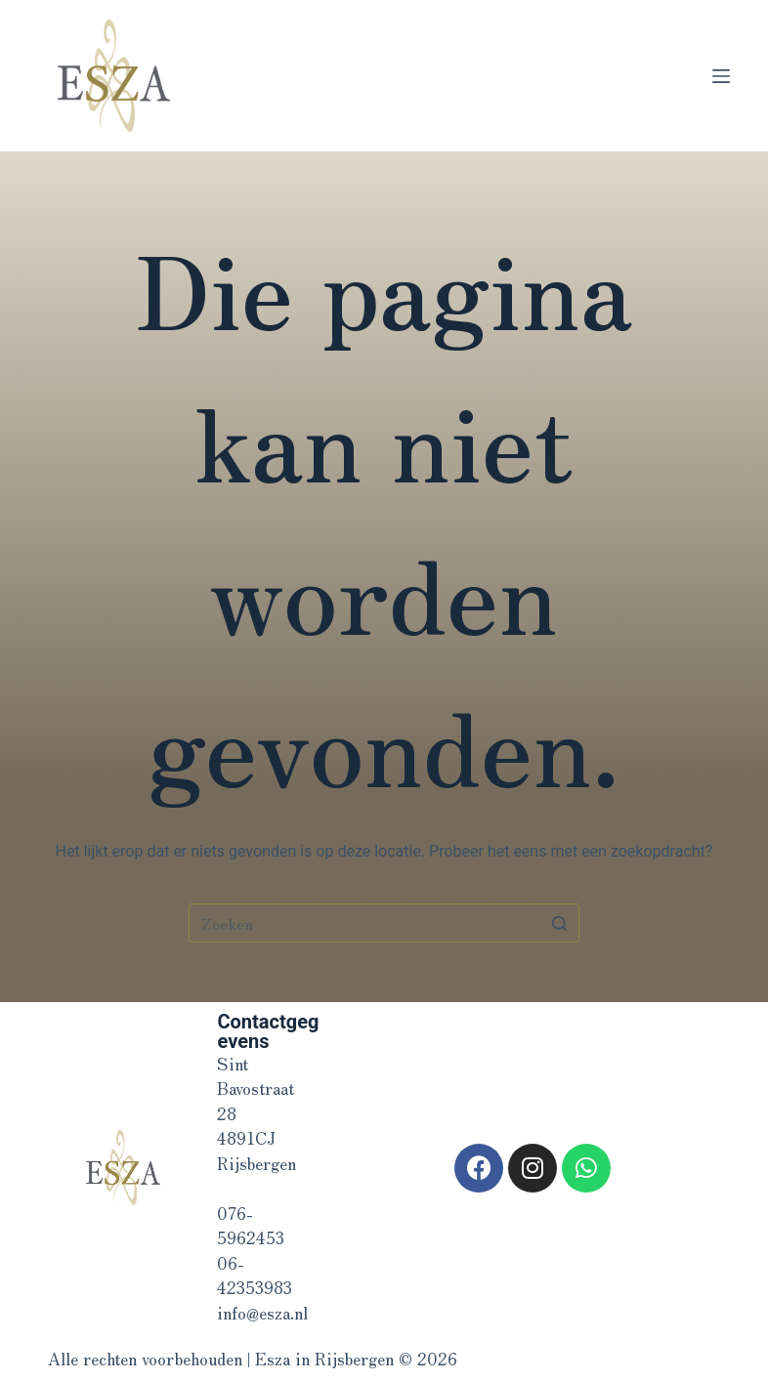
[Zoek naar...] (384, 922)
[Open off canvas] (721, 76)
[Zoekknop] (559, 922)
